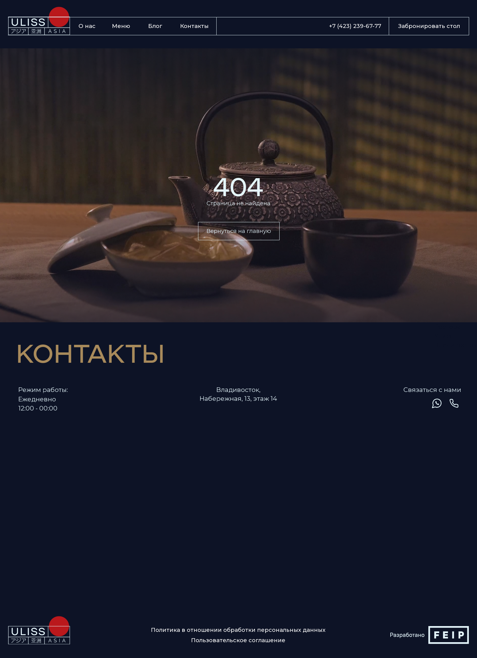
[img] (419, 403)
